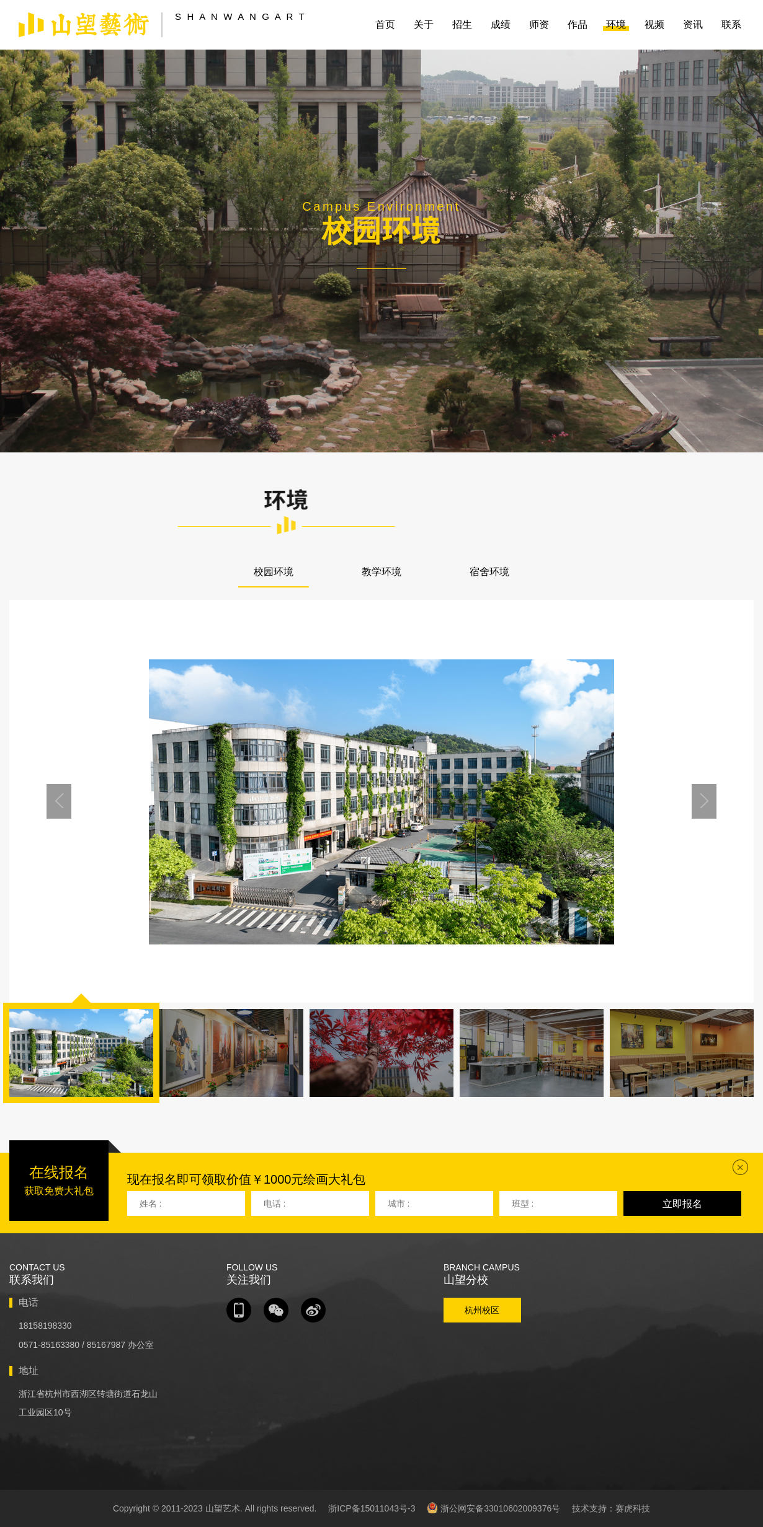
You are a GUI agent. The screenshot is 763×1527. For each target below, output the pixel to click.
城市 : (399, 1203)
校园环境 (273, 571)
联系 (731, 24)
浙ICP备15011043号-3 (371, 1508)
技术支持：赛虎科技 (611, 1508)
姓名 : (151, 1203)
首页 (385, 24)
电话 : (275, 1203)
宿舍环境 (489, 571)
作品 (577, 24)
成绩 (501, 24)
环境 (616, 24)
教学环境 (381, 571)
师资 (539, 24)
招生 (462, 24)
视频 (654, 24)
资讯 (693, 24)
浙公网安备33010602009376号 (493, 1507)
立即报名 (682, 1204)
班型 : (523, 1203)
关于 (424, 24)
